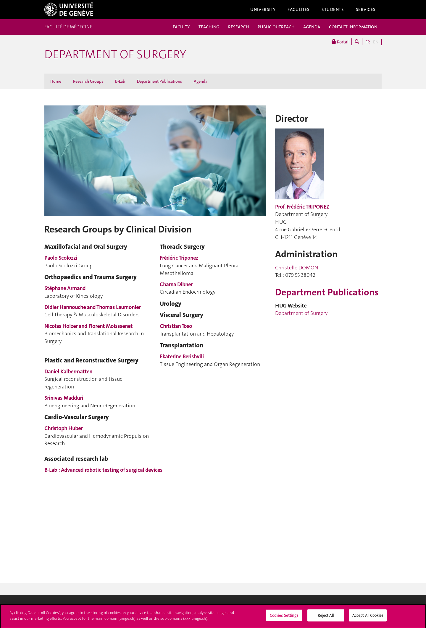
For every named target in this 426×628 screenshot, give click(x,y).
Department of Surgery (115, 54)
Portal (340, 42)
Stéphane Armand (64, 288)
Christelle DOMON (296, 267)
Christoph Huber (63, 428)
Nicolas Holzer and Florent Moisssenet (88, 326)
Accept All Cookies (367, 617)
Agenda (200, 81)
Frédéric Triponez (179, 257)
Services (366, 9)
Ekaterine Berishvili (182, 356)
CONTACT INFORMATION (353, 27)
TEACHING (209, 27)
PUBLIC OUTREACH (276, 27)
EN (375, 42)
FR (367, 42)
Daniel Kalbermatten (68, 371)
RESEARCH (238, 27)
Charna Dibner (176, 284)
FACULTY (181, 27)
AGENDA (311, 27)
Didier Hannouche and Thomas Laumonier (92, 307)
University (263, 9)
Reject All (325, 617)
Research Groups (88, 81)
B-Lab (120, 81)
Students (333, 9)
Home (55, 81)
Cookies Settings (284, 617)
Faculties (299, 9)
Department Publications (159, 81)
